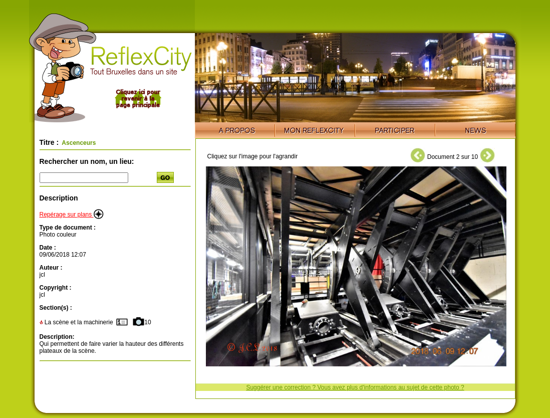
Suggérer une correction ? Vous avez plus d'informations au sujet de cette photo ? (355, 387)
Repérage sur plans (72, 214)
